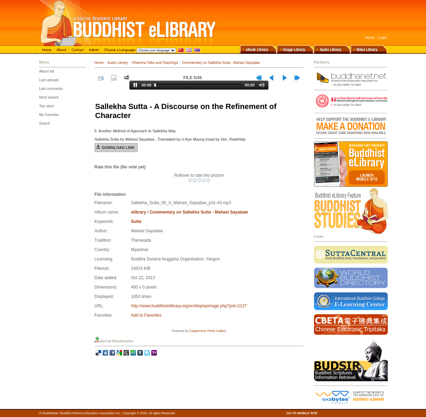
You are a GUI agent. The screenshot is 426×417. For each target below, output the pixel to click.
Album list (46, 71)
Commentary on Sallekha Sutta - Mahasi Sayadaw (221, 63)
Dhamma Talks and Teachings (155, 63)
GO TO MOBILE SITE (302, 413)
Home (370, 38)
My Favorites (49, 115)
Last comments (51, 89)
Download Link (118, 147)
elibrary (138, 212)
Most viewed (49, 97)
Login (382, 38)
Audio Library (117, 63)
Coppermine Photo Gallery (207, 331)
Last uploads (49, 80)
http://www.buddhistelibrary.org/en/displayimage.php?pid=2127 (189, 305)
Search (44, 123)
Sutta (136, 221)
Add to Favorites (146, 315)
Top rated (46, 106)
